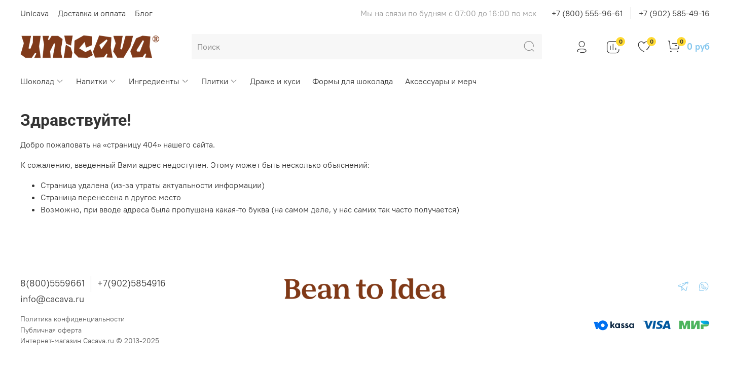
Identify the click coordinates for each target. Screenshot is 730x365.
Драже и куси (275, 81)
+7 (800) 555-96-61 (587, 13)
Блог (144, 13)
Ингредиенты (159, 81)
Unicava (34, 13)
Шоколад (42, 81)
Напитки (96, 81)
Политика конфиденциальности (72, 318)
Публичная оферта (51, 330)
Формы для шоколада (352, 81)
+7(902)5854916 (131, 283)
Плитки (219, 81)
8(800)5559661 (52, 283)
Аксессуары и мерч (441, 81)
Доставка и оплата (92, 13)
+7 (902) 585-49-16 (674, 13)
